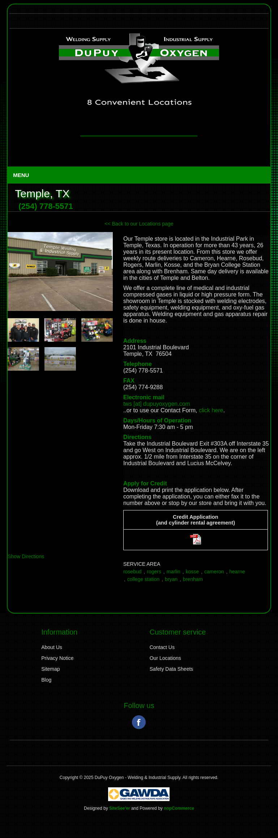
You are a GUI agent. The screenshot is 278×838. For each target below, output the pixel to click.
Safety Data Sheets (171, 669)
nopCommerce (179, 808)
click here (211, 410)
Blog (46, 680)
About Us (51, 647)
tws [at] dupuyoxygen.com (156, 404)
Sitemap (50, 669)
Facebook (139, 722)
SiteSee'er (119, 808)
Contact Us (162, 647)
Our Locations (165, 658)
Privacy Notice (57, 658)
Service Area (141, 564)
